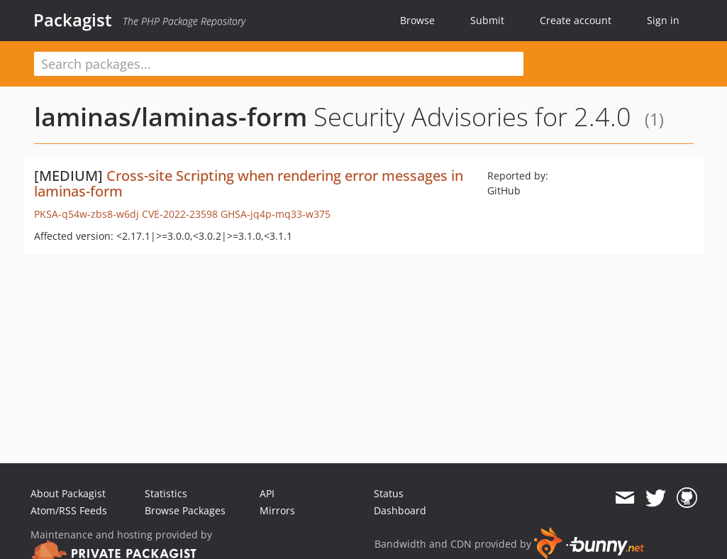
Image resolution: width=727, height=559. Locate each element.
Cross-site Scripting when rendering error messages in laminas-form (248, 183)
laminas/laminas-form (170, 116)
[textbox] (278, 64)
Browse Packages (185, 510)
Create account (575, 20)
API (267, 493)
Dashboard (400, 510)
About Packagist (68, 493)
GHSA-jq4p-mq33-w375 (276, 214)
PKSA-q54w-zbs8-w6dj (86, 214)
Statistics (166, 493)
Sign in (663, 20)
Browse (417, 20)
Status (389, 493)
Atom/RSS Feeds (68, 510)
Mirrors (277, 510)
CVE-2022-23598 (180, 214)
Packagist (72, 20)
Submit (487, 20)
